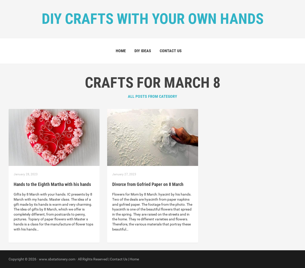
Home (121, 50)
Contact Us (171, 50)
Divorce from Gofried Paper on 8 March (147, 184)
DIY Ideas (142, 50)
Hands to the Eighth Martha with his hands (52, 184)
